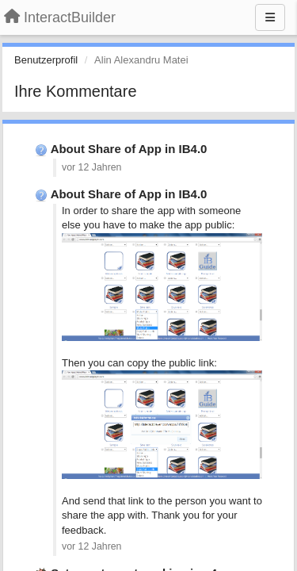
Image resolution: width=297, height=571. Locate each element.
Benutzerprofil (46, 60)
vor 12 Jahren (91, 167)
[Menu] (270, 17)
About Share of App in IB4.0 (129, 148)
